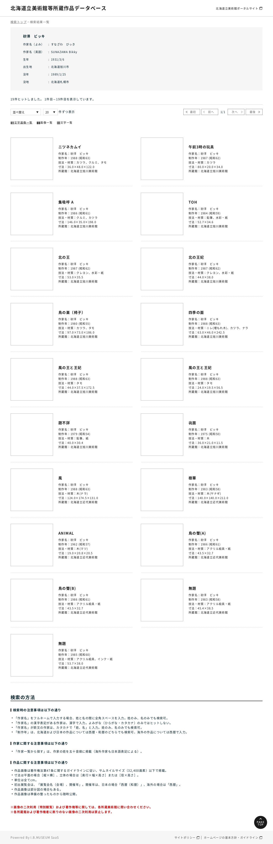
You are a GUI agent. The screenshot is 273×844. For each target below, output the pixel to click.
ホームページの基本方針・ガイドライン (231, 837)
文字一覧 (65, 122)
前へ (211, 112)
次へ (235, 112)
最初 (193, 112)
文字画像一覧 (21, 122)
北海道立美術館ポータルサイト (237, 8)
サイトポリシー (185, 837)
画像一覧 (44, 122)
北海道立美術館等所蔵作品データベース (58, 8)
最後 (253, 112)
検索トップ (18, 22)
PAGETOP (260, 822)
